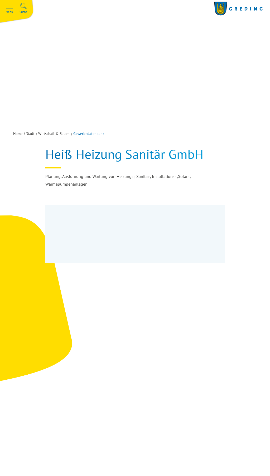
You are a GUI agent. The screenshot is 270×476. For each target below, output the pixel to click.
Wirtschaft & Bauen (54, 133)
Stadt (30, 133)
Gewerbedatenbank (88, 133)
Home (17, 133)
